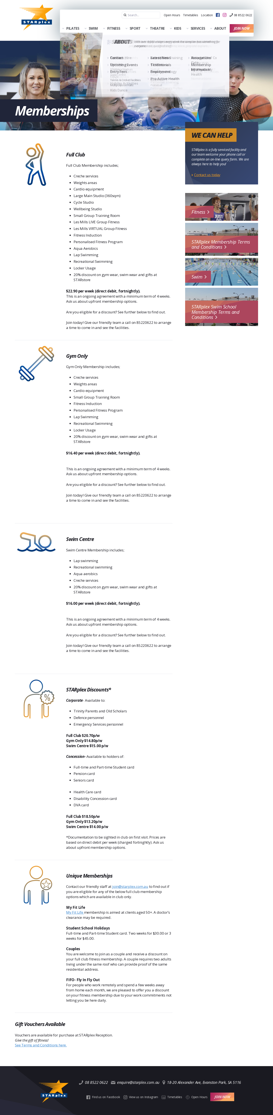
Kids (176, 21)
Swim (92, 21)
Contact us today (207, 169)
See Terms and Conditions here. (41, 1039)
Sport (134, 21)
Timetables (176, 10)
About (219, 21)
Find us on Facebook (105, 1087)
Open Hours (154, 10)
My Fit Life (75, 906)
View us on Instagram (141, 1087)
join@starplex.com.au (130, 880)
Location (196, 10)
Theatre (156, 21)
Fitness (112, 21)
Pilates (71, 21)
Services (197, 21)
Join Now (242, 21)
